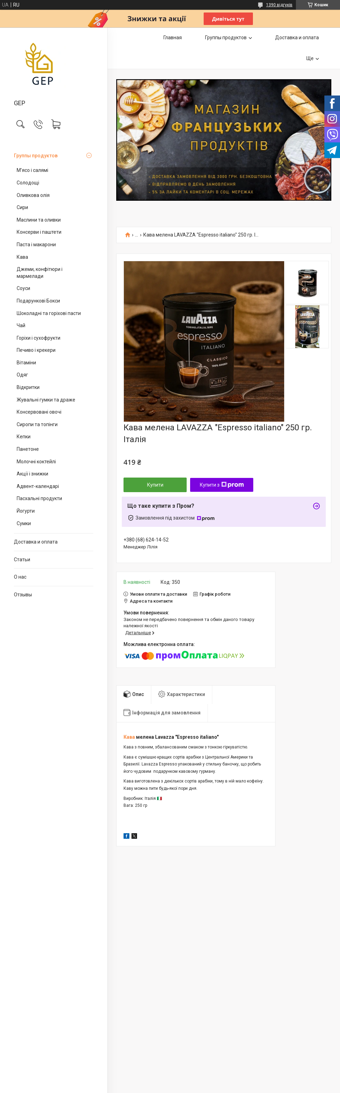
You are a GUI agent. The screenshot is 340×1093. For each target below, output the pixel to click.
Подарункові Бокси (38, 301)
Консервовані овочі (39, 412)
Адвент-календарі (38, 486)
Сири (22, 207)
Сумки (24, 523)
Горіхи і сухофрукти (38, 338)
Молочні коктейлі (36, 461)
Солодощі (28, 182)
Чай (21, 325)
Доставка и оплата (36, 542)
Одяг (22, 375)
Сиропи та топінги (37, 424)
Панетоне (28, 449)
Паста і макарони (36, 244)
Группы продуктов (36, 155)
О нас (20, 577)
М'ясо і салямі (32, 170)
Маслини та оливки (39, 220)
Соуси (23, 288)
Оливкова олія (33, 195)
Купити (155, 485)
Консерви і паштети (39, 232)
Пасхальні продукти (39, 498)
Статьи (22, 559)
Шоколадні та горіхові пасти (49, 313)
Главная (172, 37)
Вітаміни (26, 362)
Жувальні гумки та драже (46, 400)
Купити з (222, 485)
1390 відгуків (279, 4)
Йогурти (26, 511)
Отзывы (23, 594)
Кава (22, 257)
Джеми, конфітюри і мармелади (39, 272)
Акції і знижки (32, 474)
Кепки (24, 436)
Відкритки (28, 387)
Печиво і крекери (36, 350)
